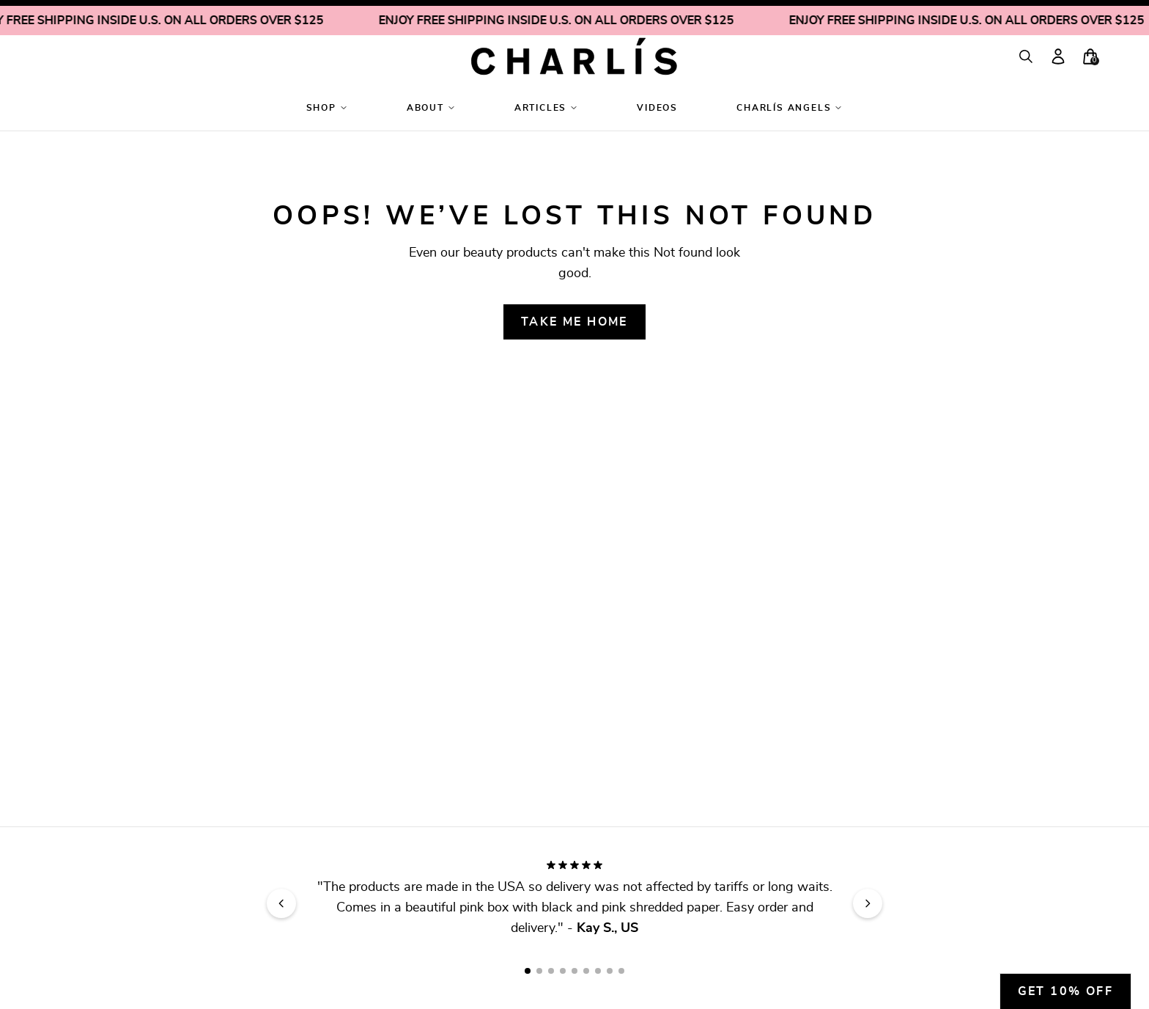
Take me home (574, 322)
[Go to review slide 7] (598, 971)
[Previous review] (281, 903)
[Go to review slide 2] (539, 971)
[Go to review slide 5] (574, 971)
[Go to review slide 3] (551, 971)
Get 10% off (1065, 991)
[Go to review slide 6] (586, 971)
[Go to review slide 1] (528, 971)
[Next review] (867, 903)
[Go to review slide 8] (610, 971)
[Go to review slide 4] (563, 971)
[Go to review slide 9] (621, 971)
